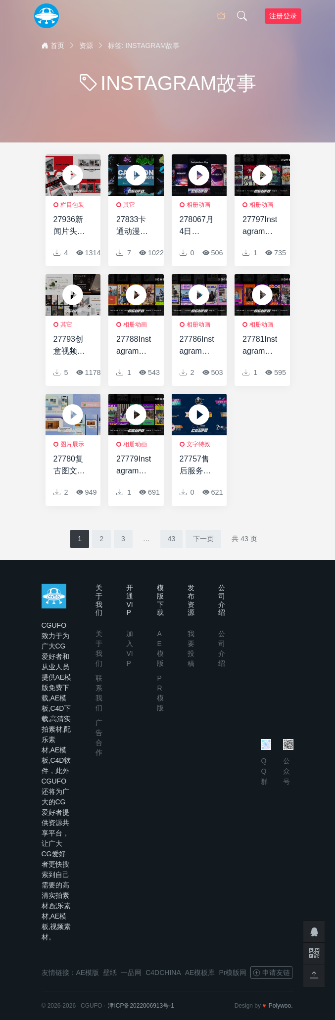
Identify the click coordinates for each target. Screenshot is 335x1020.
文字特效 (198, 444)
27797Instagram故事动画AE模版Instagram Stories (260, 226)
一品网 (131, 972)
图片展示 (72, 444)
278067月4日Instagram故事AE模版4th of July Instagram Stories (197, 226)
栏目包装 (72, 204)
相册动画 (198, 204)
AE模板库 (200, 972)
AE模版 (87, 972)
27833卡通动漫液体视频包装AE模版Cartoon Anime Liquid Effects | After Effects (133, 226)
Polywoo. (281, 1005)
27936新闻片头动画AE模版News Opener (70, 226)
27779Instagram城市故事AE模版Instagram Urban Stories (133, 466)
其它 (129, 204)
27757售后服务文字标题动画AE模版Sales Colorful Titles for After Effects (197, 466)
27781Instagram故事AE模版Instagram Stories (260, 346)
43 (172, 539)
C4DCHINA (163, 972)
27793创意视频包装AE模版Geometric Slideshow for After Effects (70, 346)
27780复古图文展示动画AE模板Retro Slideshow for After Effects (71, 466)
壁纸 (110, 972)
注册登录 (283, 16)
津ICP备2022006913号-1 (141, 1005)
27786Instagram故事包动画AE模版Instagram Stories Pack (197, 346)
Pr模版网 (232, 972)
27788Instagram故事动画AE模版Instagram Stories (133, 346)
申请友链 (271, 972)
